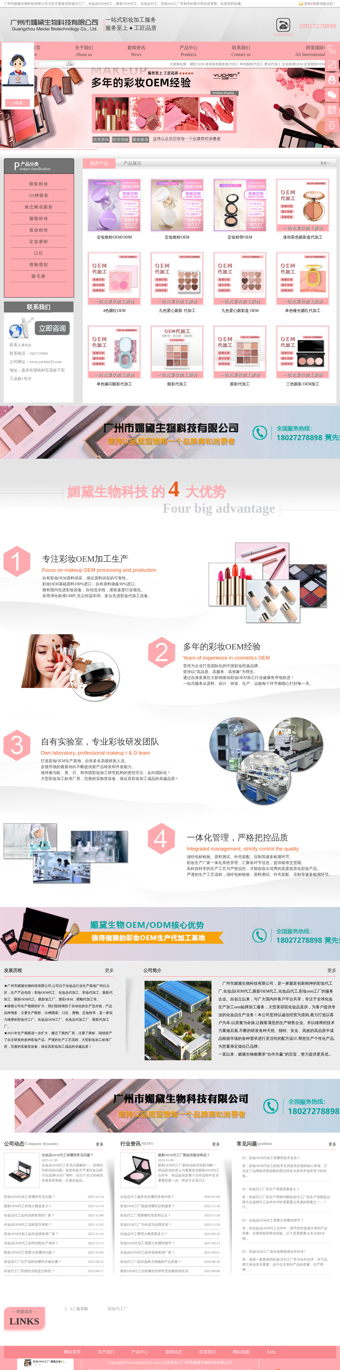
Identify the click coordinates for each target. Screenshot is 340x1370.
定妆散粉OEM (314, 64)
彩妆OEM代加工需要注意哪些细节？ (147, 1243)
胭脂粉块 (38, 218)
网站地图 (241, 1352)
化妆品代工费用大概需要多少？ (144, 1234)
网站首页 (72, 1352)
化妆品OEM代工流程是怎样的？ (28, 1225)
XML (271, 1352)
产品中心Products (189, 51)
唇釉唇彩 (38, 264)
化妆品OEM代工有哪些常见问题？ (68, 1155)
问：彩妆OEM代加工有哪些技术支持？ (271, 1158)
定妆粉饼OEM (292, 64)
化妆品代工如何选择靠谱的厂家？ (29, 1215)
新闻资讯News (136, 51)
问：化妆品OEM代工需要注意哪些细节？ (273, 1220)
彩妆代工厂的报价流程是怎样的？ (29, 1271)
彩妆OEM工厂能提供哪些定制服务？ (147, 1206)
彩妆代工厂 (76, 4)
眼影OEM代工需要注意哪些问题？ (29, 1252)
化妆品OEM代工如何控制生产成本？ (31, 1243)
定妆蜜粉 (38, 241)
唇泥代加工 (272, 64)
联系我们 (207, 1352)
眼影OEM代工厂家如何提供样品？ (184, 1155)
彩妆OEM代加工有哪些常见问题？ (29, 1197)
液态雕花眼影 (39, 207)
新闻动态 (173, 1352)
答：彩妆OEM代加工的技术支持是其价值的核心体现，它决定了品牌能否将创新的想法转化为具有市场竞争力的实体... (285, 1171)
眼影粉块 (38, 184)
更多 (109, 970)
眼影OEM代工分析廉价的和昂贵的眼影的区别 (154, 1271)
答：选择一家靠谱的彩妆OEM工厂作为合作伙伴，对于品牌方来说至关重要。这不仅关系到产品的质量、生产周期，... (285, 1264)
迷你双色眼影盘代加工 (222, 64)
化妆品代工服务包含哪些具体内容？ (147, 1197)
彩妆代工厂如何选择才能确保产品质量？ (150, 1262)
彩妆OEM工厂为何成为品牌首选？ (146, 1225)
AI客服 (17, 103)
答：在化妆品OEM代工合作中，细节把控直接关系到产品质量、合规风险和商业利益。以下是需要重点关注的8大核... (285, 1233)
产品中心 (140, 1352)
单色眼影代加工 (251, 64)
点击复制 (170, 1362)
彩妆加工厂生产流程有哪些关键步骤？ (32, 1262)
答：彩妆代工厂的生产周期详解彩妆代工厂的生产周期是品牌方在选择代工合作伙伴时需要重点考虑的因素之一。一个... (286, 1202)
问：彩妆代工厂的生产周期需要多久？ (271, 1189)
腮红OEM (197, 64)
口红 (39, 253)
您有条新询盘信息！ (317, 4)
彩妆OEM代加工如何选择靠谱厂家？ (31, 1234)
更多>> (325, 163)
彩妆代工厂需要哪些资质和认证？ (145, 1215)
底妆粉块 (38, 230)
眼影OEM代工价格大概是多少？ (28, 1206)
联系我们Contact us (241, 51)
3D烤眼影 (38, 195)
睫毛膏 (39, 276)
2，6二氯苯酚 (76, 1309)
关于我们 (106, 1352)
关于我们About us (84, 51)
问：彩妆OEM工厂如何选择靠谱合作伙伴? (273, 1252)
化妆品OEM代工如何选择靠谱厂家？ (147, 1252)
